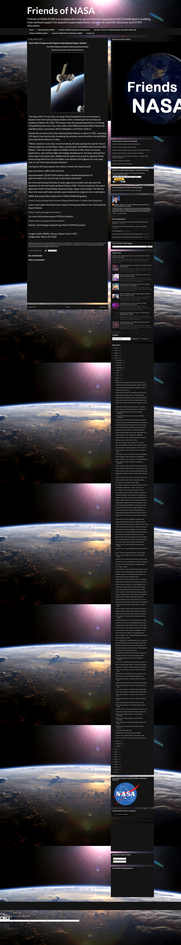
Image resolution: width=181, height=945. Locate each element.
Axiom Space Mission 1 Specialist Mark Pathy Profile (131, 689)
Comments (117, 861)
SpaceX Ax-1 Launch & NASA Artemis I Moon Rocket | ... (132, 667)
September (119, 368)
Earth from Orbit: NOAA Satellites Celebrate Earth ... (130, 519)
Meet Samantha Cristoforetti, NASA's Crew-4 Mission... (131, 447)
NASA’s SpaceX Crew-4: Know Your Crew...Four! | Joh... (132, 477)
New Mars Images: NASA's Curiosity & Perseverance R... (132, 648)
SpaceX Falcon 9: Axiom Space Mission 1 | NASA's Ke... (132, 709)
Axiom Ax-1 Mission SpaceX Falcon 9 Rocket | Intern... (131, 738)
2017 (116, 759)
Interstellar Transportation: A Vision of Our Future (129, 487)
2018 (116, 757)
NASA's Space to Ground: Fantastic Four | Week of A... (131, 409)
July (117, 373)
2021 (116, 749)
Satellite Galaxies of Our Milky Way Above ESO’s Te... (131, 574)
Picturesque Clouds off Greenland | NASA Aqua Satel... (131, 425)
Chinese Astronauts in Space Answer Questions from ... (131, 645)
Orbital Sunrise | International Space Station (128, 733)
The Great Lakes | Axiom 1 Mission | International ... (130, 542)
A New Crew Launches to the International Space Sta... (131, 400)
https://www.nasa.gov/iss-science (45, 212)
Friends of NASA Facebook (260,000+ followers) (126, 144)
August (118, 370)
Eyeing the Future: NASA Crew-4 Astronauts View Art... (131, 420)
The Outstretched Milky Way (124, 730)
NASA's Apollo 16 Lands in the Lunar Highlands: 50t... (131, 584)
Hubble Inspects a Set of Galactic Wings (127, 577)
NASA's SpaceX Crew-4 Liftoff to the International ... (130, 456)
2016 (116, 762)
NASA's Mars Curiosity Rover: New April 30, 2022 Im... (131, 382)
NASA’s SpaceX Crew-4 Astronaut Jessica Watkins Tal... (132, 471)
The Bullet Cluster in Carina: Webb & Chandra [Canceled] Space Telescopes (133, 304)
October (118, 365)
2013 (116, 769)
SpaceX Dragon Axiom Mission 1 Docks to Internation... (131, 664)
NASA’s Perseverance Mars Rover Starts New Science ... (132, 527)
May (117, 378)
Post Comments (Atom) (71, 312)
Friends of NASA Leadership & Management (74, 30)
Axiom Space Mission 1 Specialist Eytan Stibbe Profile (131, 692)
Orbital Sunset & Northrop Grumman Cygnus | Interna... (131, 385)
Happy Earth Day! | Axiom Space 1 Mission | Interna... (131, 522)
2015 (116, 764)
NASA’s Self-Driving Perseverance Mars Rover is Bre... (131, 643)
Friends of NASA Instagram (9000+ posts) (124, 147)
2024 (116, 353)
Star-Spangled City (117, 231)
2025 (116, 350)
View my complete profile (119, 213)
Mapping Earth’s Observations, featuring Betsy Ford (127, 237)
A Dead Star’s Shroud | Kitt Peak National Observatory (131, 623)
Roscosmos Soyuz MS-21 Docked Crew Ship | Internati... (132, 602)
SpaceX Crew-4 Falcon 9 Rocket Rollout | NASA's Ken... (132, 559)
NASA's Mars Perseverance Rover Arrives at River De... (131, 582)
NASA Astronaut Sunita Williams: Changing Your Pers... (131, 505)
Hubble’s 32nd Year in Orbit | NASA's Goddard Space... (131, 497)
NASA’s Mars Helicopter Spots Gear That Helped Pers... (132, 432)
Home (31, 30)
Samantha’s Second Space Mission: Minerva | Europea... (132, 561)
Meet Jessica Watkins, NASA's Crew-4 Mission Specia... (132, 445)
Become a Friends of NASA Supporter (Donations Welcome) (115, 30)
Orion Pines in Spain (121, 567)
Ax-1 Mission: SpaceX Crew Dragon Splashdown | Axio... (132, 485)
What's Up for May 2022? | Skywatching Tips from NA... (131, 392)
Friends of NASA (61, 10)
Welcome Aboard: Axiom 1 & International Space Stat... (131, 620)
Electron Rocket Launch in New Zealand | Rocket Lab (131, 608)
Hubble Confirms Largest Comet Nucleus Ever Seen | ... (131, 611)
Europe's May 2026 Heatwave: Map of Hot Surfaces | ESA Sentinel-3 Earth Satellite (135, 285)
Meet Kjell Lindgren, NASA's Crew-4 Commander (130, 442)
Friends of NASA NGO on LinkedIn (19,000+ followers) (128, 153)
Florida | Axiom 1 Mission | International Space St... (130, 597)
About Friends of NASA (46, 30)
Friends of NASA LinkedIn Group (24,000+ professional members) (131, 150)
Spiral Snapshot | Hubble (123, 638)
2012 (116, 772)
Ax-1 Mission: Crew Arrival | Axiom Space (127, 482)
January (118, 746)
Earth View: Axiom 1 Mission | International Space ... (130, 633)
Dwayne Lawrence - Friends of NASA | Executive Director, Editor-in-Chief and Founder (131, 205)
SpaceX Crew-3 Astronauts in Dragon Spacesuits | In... (131, 507)
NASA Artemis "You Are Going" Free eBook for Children (131, 627)
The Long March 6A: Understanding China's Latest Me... (132, 640)
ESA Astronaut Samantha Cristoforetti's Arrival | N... (130, 534)
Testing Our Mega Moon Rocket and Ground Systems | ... (132, 594)
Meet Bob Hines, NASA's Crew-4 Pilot (126, 440)
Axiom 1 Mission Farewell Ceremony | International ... (131, 552)
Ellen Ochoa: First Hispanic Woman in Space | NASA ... (131, 673)
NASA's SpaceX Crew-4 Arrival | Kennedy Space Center (132, 569)
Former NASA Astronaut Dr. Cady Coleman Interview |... (131, 653)
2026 (116, 348)
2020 (116, 752)
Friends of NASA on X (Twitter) (121, 161)
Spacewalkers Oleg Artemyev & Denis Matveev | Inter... (131, 502)
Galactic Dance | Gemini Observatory (126, 650)
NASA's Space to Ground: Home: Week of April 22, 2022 (132, 524)
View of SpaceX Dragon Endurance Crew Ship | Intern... (131, 529)
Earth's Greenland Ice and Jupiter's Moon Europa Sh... (131, 427)
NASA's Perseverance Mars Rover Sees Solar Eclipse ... (132, 539)
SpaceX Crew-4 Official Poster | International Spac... (130, 735)
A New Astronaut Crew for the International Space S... (131, 510)
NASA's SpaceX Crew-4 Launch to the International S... (131, 466)
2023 (116, 355)
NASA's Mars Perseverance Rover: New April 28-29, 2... (132, 397)
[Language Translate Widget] (121, 338)
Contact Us (90, 33)
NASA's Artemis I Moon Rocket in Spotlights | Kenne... (131, 630)
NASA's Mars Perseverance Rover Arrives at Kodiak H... (132, 579)
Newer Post (32, 307)
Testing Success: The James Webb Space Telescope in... (132, 422)
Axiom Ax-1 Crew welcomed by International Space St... (131, 662)
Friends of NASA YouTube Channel (122, 164)
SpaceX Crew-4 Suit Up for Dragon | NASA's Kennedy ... (132, 537)
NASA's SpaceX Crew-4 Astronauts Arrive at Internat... (131, 437)
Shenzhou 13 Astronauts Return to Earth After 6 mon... (131, 572)
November (119, 362)
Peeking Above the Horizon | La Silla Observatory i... (130, 430)
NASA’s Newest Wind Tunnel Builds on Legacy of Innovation (129, 226)
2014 (116, 767)
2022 (116, 358)
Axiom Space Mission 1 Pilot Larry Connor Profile (130, 702)
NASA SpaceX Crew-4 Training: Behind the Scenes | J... (132, 492)
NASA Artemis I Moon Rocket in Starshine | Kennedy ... (131, 613)
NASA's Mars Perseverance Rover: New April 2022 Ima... (132, 468)
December (119, 360)
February (118, 743)
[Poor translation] (7, 918)
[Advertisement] (132, 837)
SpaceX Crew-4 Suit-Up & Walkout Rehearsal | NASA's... (132, 532)
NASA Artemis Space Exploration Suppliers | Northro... (131, 387)
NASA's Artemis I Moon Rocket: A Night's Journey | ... (131, 480)
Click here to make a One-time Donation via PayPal (127, 190)
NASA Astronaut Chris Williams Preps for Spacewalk (127, 234)
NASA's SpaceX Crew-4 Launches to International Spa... (132, 459)
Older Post (103, 307)
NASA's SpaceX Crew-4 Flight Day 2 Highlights (129, 435)
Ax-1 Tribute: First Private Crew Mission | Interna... (130, 490)
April (117, 380)
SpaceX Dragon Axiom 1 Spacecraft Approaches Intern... (132, 635)
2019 (116, 754)
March (118, 741)
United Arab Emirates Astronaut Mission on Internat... (131, 407)
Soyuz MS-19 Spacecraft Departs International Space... (131, 711)
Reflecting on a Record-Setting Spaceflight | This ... (130, 676)
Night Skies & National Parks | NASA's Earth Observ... (131, 587)
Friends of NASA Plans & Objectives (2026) (67, 33)
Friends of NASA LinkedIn (38, 33)
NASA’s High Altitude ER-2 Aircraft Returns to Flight (130, 589)
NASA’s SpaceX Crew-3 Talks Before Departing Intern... (131, 592)
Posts (115, 858)
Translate (143, 338)
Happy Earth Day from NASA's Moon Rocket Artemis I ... (132, 512)
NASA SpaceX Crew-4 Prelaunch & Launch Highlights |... (132, 454)
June (117, 375)
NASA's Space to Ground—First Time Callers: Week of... (132, 683)
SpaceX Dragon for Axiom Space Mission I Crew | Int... (131, 599)
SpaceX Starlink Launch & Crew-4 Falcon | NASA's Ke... (132, 500)
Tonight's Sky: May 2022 (122, 390)
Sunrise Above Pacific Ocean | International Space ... (131, 395)
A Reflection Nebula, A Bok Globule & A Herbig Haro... (131, 495)
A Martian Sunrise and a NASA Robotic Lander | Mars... (131, 625)
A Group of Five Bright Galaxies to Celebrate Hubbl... (131, 564)
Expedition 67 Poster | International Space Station (130, 655)
